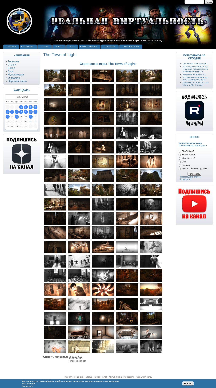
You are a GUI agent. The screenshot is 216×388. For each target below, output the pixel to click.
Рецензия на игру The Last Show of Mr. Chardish (196, 83)
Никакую (186, 165)
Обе (184, 162)
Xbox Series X (188, 154)
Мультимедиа (89, 46)
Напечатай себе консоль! (195, 63)
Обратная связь (131, 46)
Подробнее (27, 386)
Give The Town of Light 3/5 (75, 357)
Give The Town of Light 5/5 (81, 357)
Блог (72, 46)
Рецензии (28, 46)
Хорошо (188, 383)
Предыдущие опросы (190, 177)
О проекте (110, 46)
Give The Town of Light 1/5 (70, 357)
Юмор (59, 46)
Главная (11, 46)
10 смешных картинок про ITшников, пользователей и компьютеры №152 (195, 69)
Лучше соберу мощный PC (195, 168)
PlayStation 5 (188, 151)
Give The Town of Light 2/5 (72, 357)
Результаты (186, 179)
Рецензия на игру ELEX (194, 74)
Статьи (44, 46)
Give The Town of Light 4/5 (78, 357)
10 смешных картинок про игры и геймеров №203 (195, 78)
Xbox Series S (188, 158)
